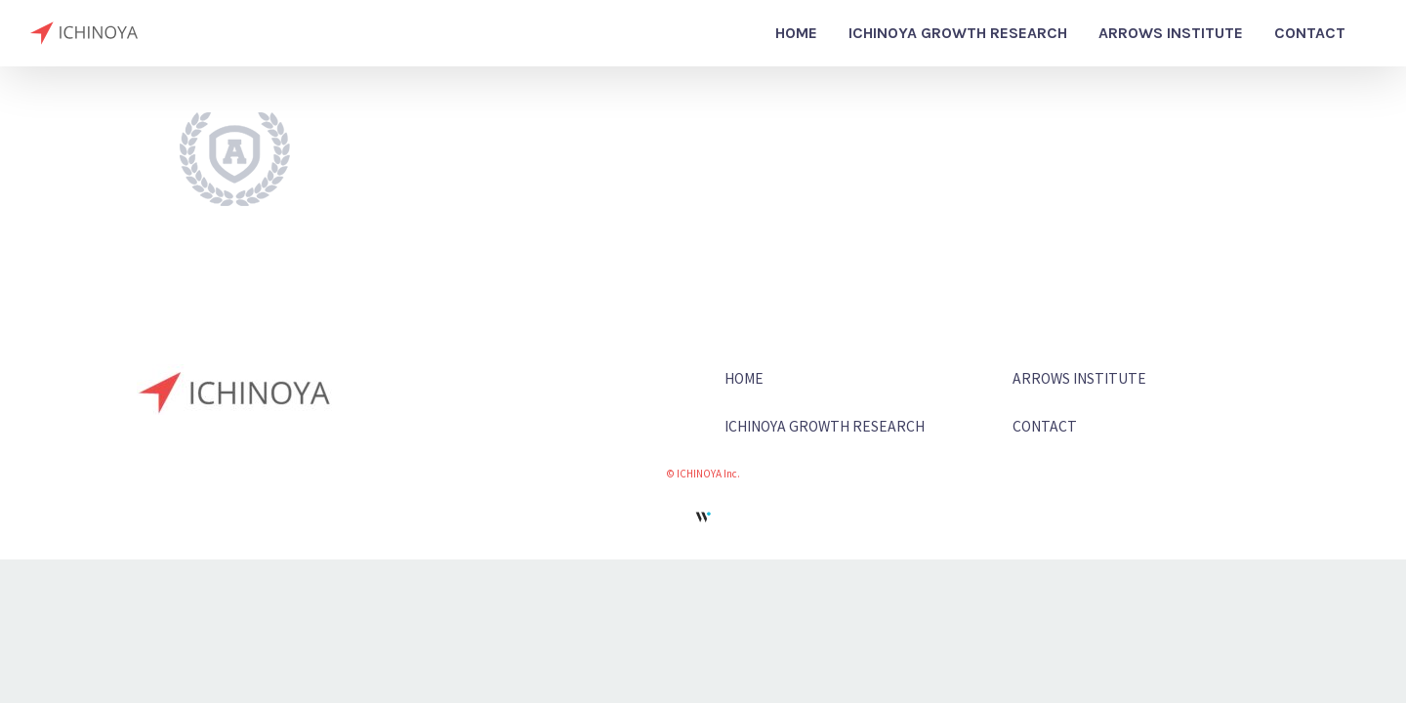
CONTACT (1045, 425)
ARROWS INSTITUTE (1079, 378)
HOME (744, 378)
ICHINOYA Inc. (708, 473)
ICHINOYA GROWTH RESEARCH (824, 425)
